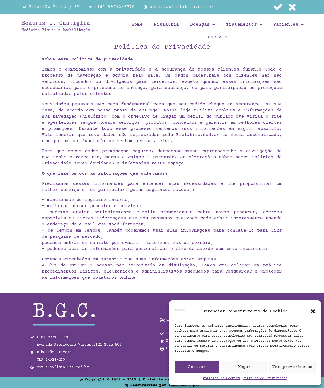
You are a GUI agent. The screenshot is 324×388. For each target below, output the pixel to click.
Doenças (202, 25)
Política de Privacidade (265, 378)
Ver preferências (292, 367)
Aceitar (197, 367)
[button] (313, 311)
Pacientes (288, 25)
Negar (244, 367)
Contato (218, 37)
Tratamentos (244, 25)
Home (137, 24)
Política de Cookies (221, 378)
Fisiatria (166, 24)
